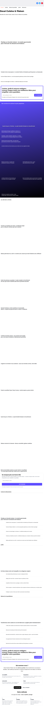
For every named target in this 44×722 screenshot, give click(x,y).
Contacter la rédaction (20, 717)
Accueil (2, 7)
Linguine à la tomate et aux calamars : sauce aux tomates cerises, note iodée (19, 363)
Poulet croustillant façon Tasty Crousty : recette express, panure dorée (17, 390)
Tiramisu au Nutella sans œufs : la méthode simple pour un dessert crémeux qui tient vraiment (12, 226)
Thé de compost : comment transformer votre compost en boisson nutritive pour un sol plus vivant (24, 587)
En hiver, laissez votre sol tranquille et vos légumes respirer (16, 571)
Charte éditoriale (19, 711)
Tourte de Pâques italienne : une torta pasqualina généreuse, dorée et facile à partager (17, 76)
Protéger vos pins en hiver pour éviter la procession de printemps (18, 591)
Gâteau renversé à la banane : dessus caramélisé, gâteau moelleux (16, 443)
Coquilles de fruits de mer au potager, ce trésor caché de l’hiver (17, 582)
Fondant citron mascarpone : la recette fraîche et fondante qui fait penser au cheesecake (21, 72)
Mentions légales (19, 713)
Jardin (19, 7)
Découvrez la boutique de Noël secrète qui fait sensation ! (16, 629)
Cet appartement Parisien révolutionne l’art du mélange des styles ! (18, 638)
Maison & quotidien (13, 7)
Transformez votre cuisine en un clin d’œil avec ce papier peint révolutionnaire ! (21, 622)
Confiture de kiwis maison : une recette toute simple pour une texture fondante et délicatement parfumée (13, 336)
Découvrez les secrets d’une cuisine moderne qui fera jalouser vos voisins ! (19, 643)
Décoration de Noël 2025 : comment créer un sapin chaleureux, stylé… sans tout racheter (22, 634)
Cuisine (6, 7)
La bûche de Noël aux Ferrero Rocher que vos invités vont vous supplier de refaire (16, 146)
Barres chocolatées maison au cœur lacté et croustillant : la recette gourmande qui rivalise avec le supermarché (14, 470)
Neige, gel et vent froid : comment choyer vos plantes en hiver (17, 578)
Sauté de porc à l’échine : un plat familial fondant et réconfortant (18, 126)
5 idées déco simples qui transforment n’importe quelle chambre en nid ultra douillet (21, 625)
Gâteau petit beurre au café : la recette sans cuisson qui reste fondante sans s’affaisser (21, 253)
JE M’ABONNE (22, 484)
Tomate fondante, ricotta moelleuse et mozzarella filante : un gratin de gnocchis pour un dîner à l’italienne (14, 308)
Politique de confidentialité (21, 715)
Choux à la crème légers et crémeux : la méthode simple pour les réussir (14, 81)
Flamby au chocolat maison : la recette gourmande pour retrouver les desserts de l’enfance (16, 42)
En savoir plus (17, 687)
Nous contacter (26, 687)
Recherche (24, 7)
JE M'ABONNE (38, 95)
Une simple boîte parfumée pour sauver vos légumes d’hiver (17, 573)
